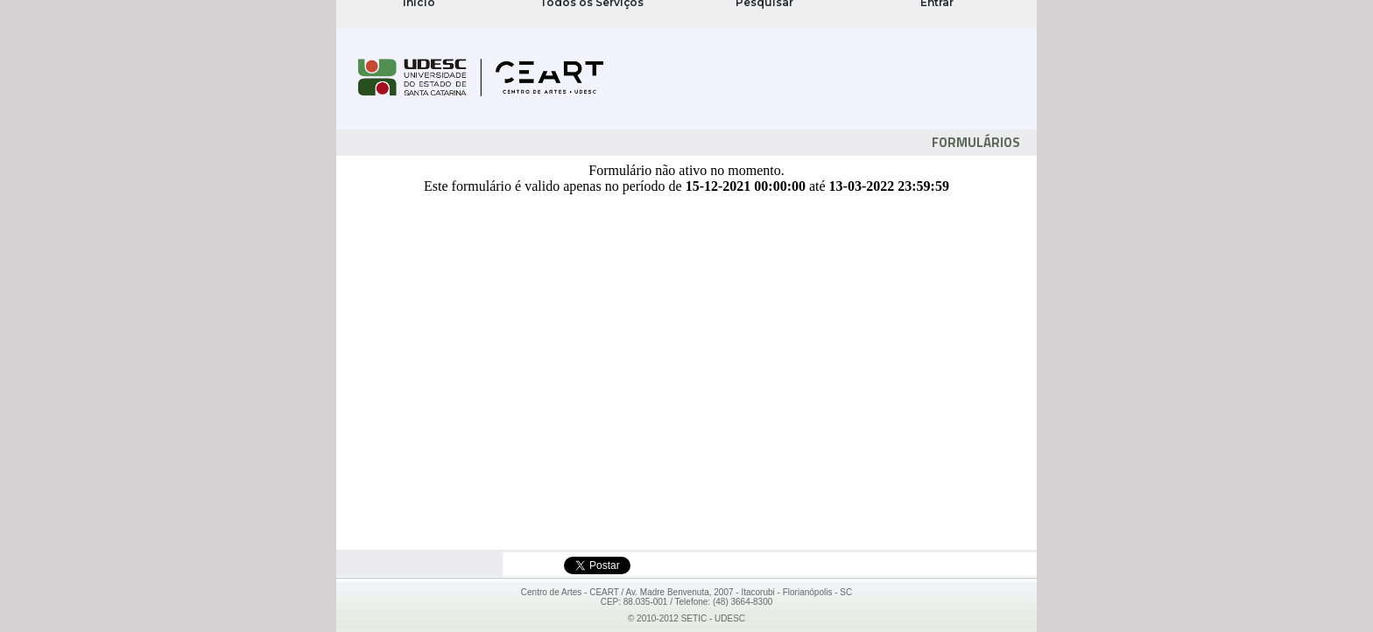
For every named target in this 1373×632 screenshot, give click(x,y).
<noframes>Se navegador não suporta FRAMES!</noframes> (686, 14)
